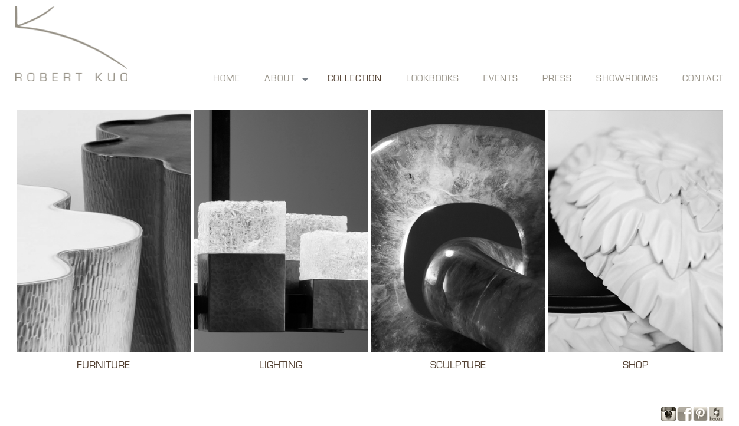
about (279, 79)
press (557, 79)
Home (226, 79)
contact (703, 79)
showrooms (627, 79)
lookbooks (432, 79)
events (500, 79)
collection (355, 79)
